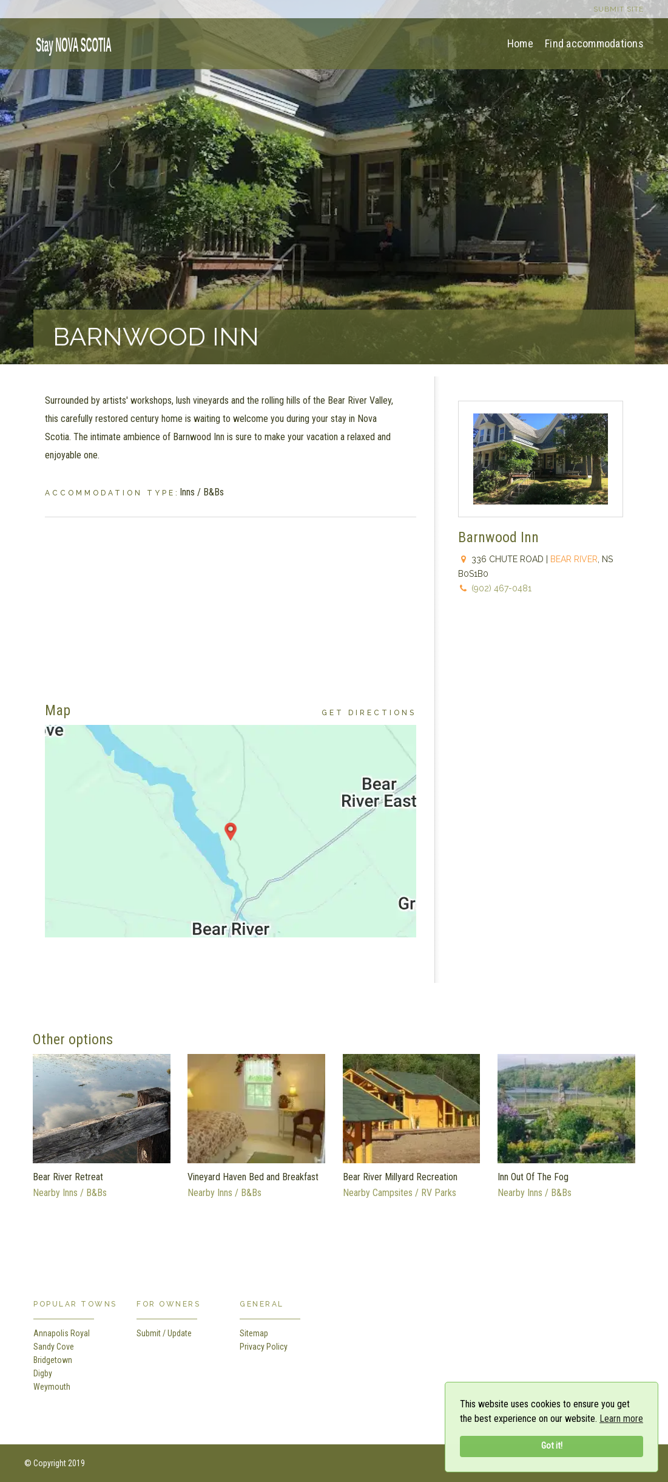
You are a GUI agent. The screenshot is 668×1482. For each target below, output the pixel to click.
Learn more (621, 1418)
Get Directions (369, 713)
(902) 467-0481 (501, 588)
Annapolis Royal (61, 1333)
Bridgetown (52, 1360)
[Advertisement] (230, 602)
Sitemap (254, 1333)
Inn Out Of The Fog (533, 1177)
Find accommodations (594, 43)
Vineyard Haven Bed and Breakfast (253, 1177)
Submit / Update (164, 1333)
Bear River (574, 559)
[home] (69, 43)
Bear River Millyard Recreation (400, 1177)
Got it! (551, 1446)
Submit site (618, 9)
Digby (42, 1373)
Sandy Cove (53, 1346)
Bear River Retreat (68, 1177)
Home (520, 43)
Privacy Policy (264, 1346)
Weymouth (51, 1387)
